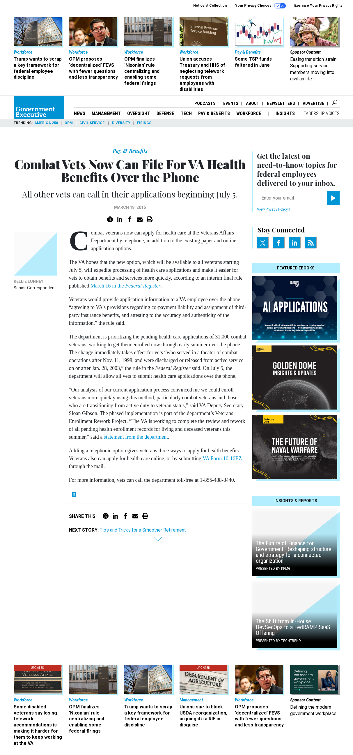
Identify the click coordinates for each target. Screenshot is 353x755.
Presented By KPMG (273, 569)
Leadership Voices (320, 113)
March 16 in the (125, 286)
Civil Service (92, 123)
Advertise (313, 103)
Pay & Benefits (214, 113)
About (252, 103)
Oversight (138, 113)
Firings (144, 123)
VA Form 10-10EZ (222, 458)
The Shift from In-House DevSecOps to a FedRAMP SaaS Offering (293, 627)
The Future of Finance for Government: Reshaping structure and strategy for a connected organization (293, 552)
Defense (165, 113)
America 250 (46, 123)
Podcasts (205, 103)
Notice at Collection (210, 5)
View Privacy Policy (273, 209)
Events (230, 103)
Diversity (121, 123)
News (79, 113)
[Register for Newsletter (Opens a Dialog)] (333, 198)
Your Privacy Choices (260, 5)
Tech (186, 113)
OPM (69, 123)
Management (106, 113)
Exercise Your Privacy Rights (318, 5)
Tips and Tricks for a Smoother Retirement (143, 530)
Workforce (249, 113)
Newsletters (281, 103)
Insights (285, 113)
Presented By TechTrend (278, 641)
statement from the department (136, 437)
